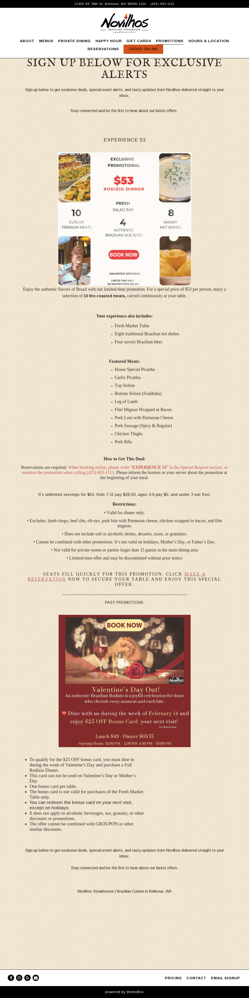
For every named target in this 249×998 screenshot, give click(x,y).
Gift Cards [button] (138, 41)
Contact (196, 978)
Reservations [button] (103, 49)
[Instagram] (19, 978)
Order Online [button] (143, 49)
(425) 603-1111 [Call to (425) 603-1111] (163, 4)
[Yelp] (27, 978)
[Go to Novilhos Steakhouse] (110, 3)
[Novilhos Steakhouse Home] (124, 23)
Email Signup (225, 978)
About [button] (27, 41)
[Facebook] (11, 978)
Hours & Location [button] (208, 41)
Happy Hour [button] (109, 41)
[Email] (36, 978)
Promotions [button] (170, 41)
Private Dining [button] (74, 41)
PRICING (173, 978)
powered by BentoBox (124, 992)
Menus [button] (46, 41)
